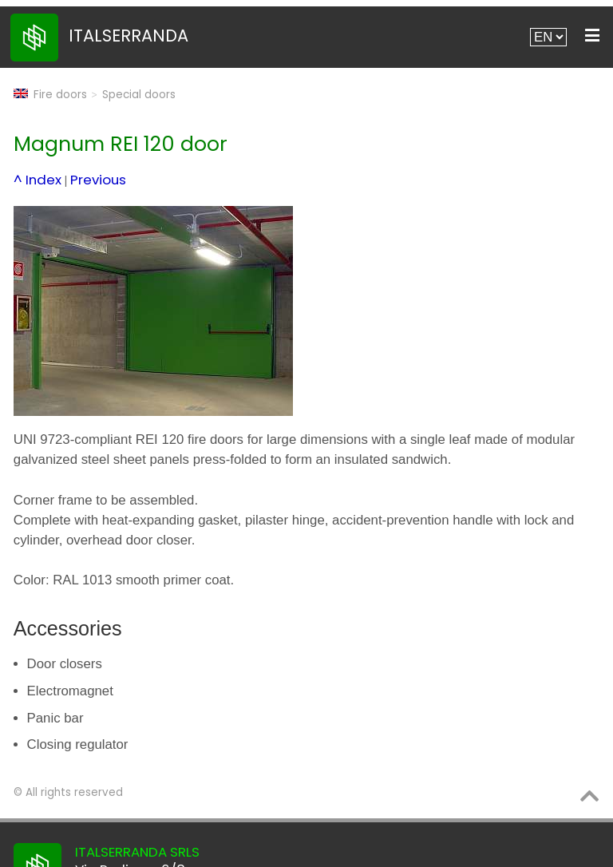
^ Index (37, 179)
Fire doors (60, 94)
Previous (98, 179)
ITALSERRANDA (128, 35)
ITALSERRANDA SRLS (137, 851)
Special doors (139, 94)
